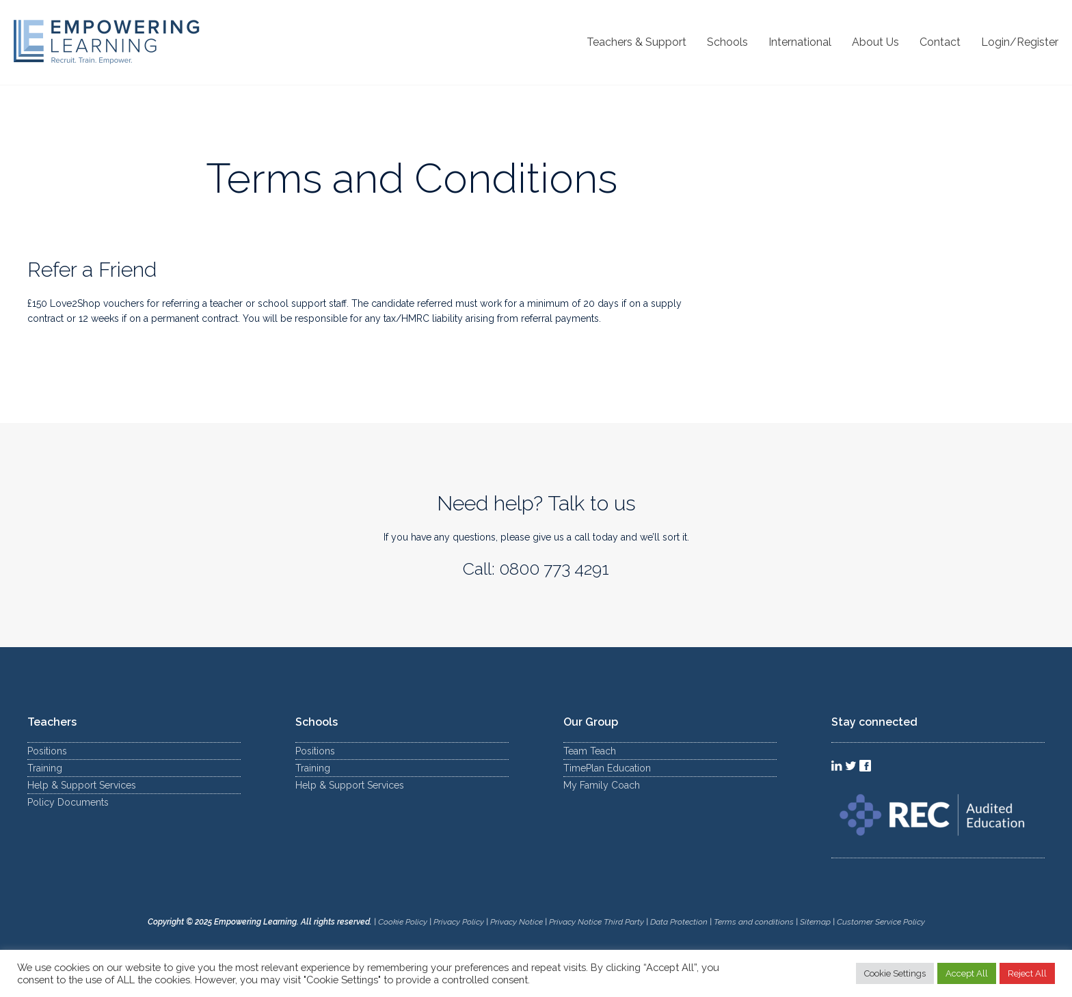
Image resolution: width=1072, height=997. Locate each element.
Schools (727, 42)
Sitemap (816, 922)
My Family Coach (601, 785)
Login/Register (1019, 42)
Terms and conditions (754, 922)
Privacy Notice (516, 922)
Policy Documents (68, 802)
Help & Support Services (81, 785)
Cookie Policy (402, 922)
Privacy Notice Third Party (596, 922)
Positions (47, 751)
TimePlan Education (607, 768)
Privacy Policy (458, 922)
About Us (875, 42)
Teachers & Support (636, 42)
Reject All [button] (1027, 973)
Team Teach (589, 751)
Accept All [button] (967, 973)
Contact (940, 42)
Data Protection (679, 922)
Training (44, 768)
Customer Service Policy (881, 922)
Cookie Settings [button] (895, 973)
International (799, 42)
